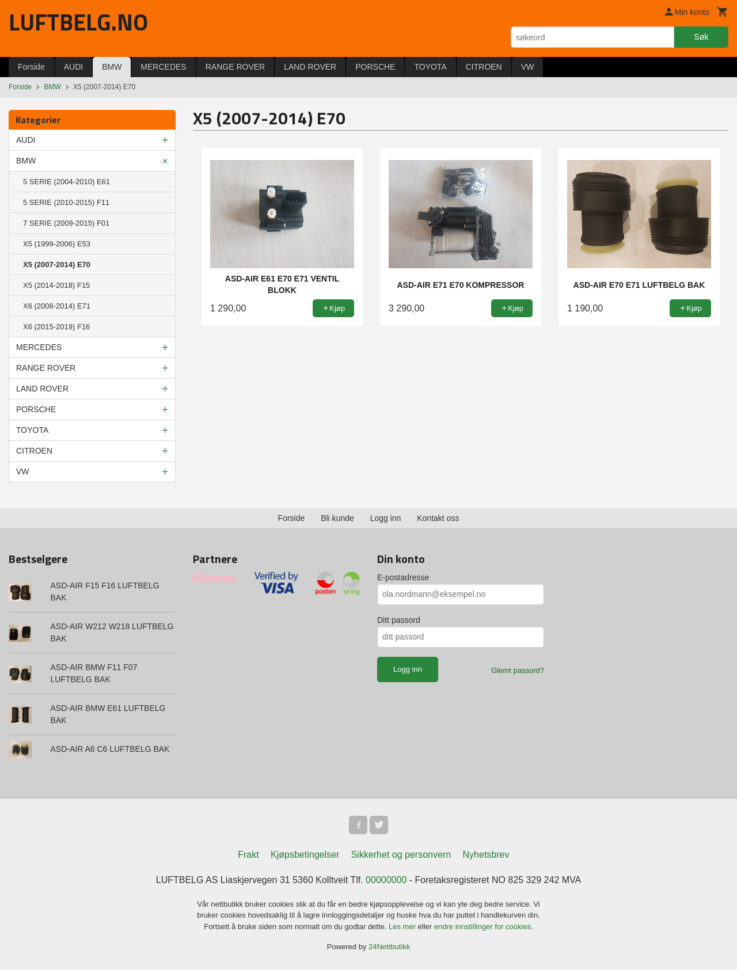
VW (527, 66)
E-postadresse (403, 577)
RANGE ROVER (235, 66)
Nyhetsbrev (486, 854)
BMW (111, 66)
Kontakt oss (438, 518)
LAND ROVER (310, 66)
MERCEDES (163, 66)
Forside (31, 66)
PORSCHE (375, 66)
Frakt (248, 854)
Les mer (403, 926)
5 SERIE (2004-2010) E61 (66, 181)
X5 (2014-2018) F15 (56, 285)
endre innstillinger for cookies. (483, 926)
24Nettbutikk (389, 946)
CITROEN (484, 66)
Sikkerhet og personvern (401, 854)
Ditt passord (398, 620)
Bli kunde (337, 518)
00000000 (386, 880)
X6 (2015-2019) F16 (56, 326)
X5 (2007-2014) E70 (56, 264)
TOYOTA (430, 66)
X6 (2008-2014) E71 (56, 306)
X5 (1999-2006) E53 (56, 243)
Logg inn (385, 518)
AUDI (73, 66)
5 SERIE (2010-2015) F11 (66, 202)
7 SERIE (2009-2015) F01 (66, 223)
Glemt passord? (517, 670)
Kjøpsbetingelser (305, 854)
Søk (701, 36)
